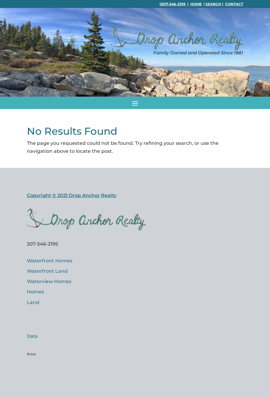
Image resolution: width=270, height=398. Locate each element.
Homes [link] (35, 292)
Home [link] (196, 4)
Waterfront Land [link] (47, 271)
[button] (135, 103)
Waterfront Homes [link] (49, 261)
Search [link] (213, 4)
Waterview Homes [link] (49, 281)
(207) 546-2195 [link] (173, 4)
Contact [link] (234, 4)
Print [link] (31, 354)
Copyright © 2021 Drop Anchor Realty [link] (71, 195)
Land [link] (33, 302)
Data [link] (32, 336)
